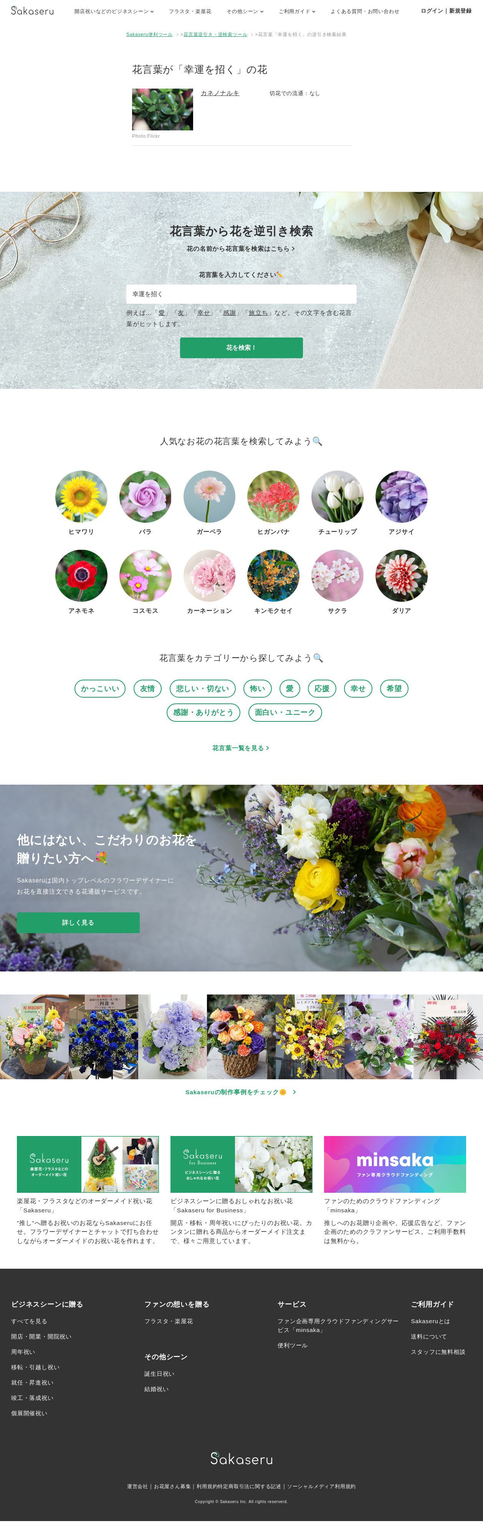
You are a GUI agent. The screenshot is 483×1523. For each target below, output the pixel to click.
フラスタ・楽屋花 (190, 11)
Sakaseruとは (431, 1323)
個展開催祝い (30, 1415)
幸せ (203, 313)
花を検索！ (241, 347)
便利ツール (294, 1347)
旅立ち (258, 313)
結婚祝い (157, 1391)
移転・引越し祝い (37, 1369)
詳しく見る (78, 923)
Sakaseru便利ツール (149, 34)
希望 (394, 689)
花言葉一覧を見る (241, 749)
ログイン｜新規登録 (446, 11)
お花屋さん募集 (168, 1488)
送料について (430, 1338)
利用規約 (204, 1488)
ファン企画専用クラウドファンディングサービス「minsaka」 (336, 1327)
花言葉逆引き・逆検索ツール (215, 34)
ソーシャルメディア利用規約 (327, 1488)
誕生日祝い (160, 1375)
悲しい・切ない (203, 689)
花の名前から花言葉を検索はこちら (241, 248)
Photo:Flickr (146, 136)
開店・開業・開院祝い (43, 1338)
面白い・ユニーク (285, 713)
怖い (257, 689)
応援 (322, 689)
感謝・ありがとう (203, 713)
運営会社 (130, 1488)
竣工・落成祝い (33, 1399)
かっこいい (100, 689)
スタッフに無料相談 (440, 1353)
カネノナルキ (220, 93)
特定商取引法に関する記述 (250, 1488)
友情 (147, 689)
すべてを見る (30, 1323)
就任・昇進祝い (33, 1384)
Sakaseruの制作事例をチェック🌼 (241, 1093)
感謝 (229, 313)
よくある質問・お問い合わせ (365, 11)
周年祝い (24, 1353)
